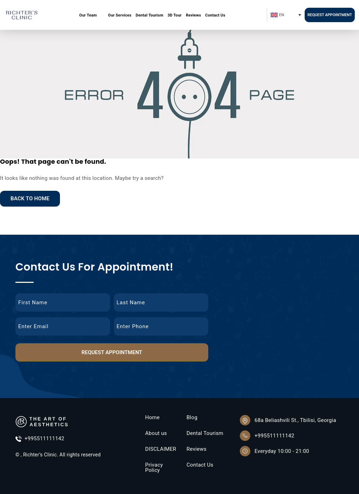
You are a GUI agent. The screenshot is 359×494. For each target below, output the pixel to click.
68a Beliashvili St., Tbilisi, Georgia (295, 420)
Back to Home (30, 198)
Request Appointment (329, 15)
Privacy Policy (154, 467)
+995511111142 (40, 439)
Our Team (88, 15)
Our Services (119, 15)
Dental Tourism (149, 15)
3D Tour (175, 15)
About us (156, 433)
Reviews (193, 15)
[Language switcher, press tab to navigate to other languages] (285, 15)
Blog (192, 417)
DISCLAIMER (160, 449)
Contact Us (215, 15)
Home (152, 417)
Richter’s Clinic (40, 454)
